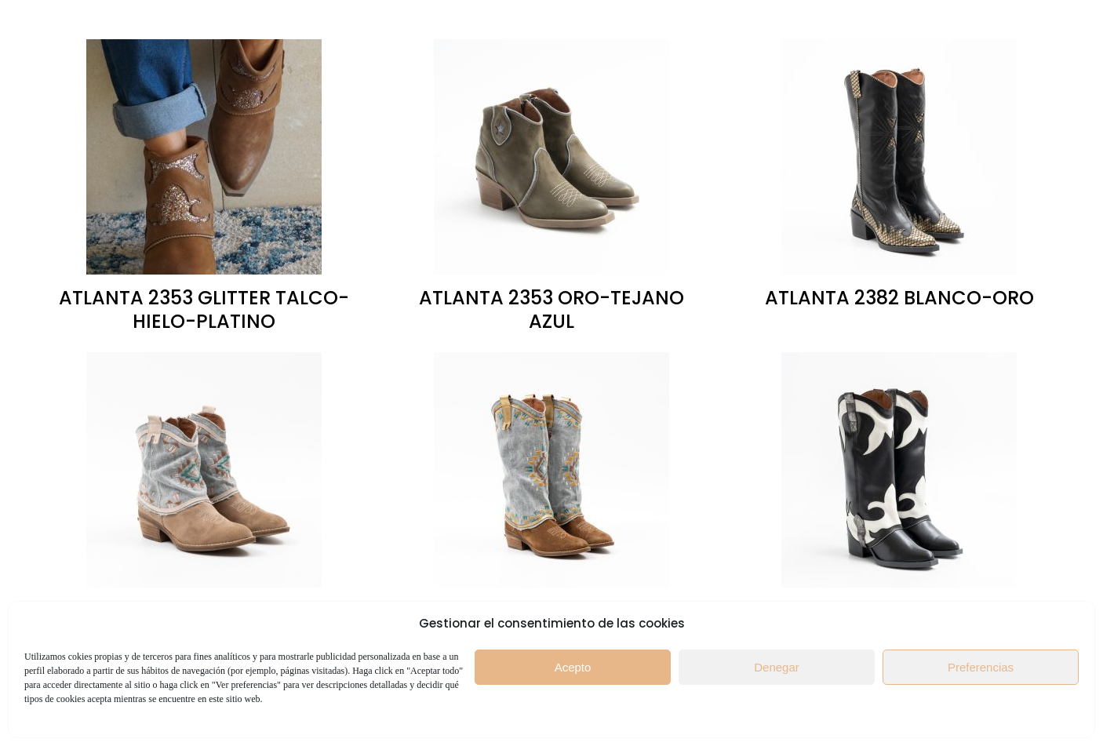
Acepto (573, 667)
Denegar (776, 667)
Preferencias (981, 667)
